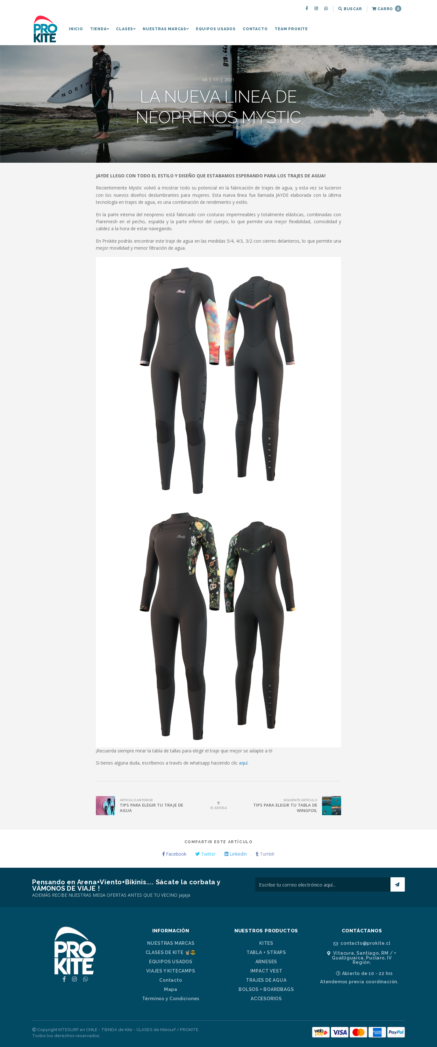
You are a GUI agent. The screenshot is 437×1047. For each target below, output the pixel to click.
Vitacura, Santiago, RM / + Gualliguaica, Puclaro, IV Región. (362, 958)
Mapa (170, 989)
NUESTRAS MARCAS (166, 29)
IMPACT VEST (266, 971)
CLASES (126, 29)
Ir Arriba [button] (218, 805)
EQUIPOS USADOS (216, 29)
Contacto (255, 29)
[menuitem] (307, 9)
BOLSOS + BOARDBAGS (266, 989)
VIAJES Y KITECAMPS (170, 971)
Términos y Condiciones (171, 998)
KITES (266, 943)
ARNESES (266, 961)
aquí (243, 763)
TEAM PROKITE (291, 29)
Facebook (174, 854)
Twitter (205, 854)
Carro (386, 8)
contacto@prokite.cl (361, 943)
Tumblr (265, 854)
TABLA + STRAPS (266, 952)
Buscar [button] (350, 9)
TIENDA (99, 29)
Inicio (76, 29)
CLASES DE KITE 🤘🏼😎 (171, 952)
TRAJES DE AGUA (266, 980)
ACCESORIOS (266, 998)
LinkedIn (236, 854)
